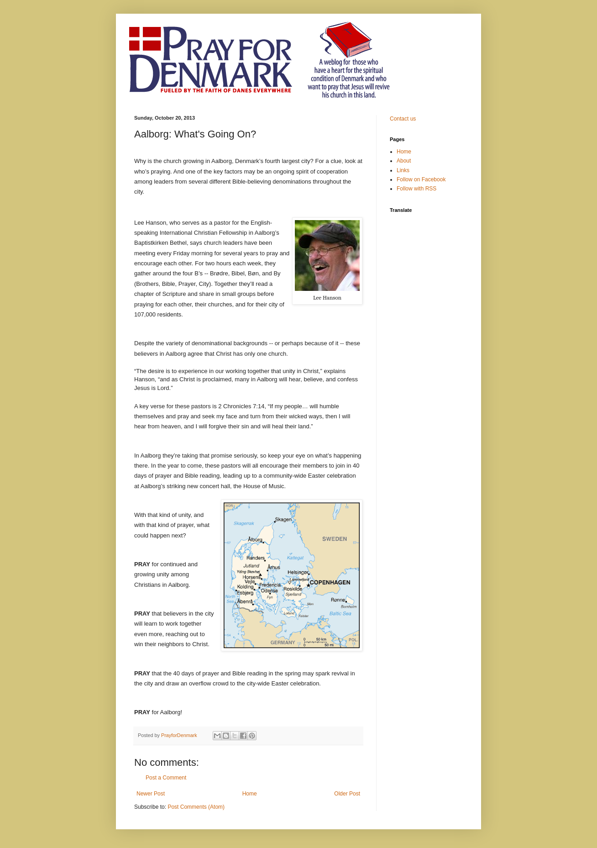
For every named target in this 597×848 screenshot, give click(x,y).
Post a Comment (166, 777)
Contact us (403, 119)
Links (403, 170)
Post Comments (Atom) (196, 807)
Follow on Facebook (421, 179)
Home (249, 793)
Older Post (347, 793)
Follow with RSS (416, 188)
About (404, 161)
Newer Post (150, 793)
